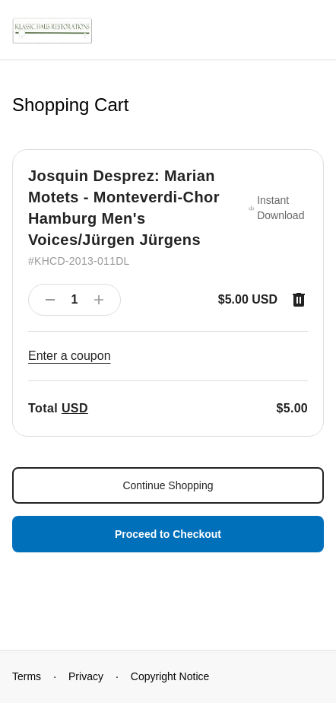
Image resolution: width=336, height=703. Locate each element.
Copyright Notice (170, 676)
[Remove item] (299, 300)
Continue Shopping (167, 485)
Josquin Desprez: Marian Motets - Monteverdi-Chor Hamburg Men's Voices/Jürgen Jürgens (124, 207)
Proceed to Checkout (168, 534)
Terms (26, 676)
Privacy (85, 676)
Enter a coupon (69, 355)
